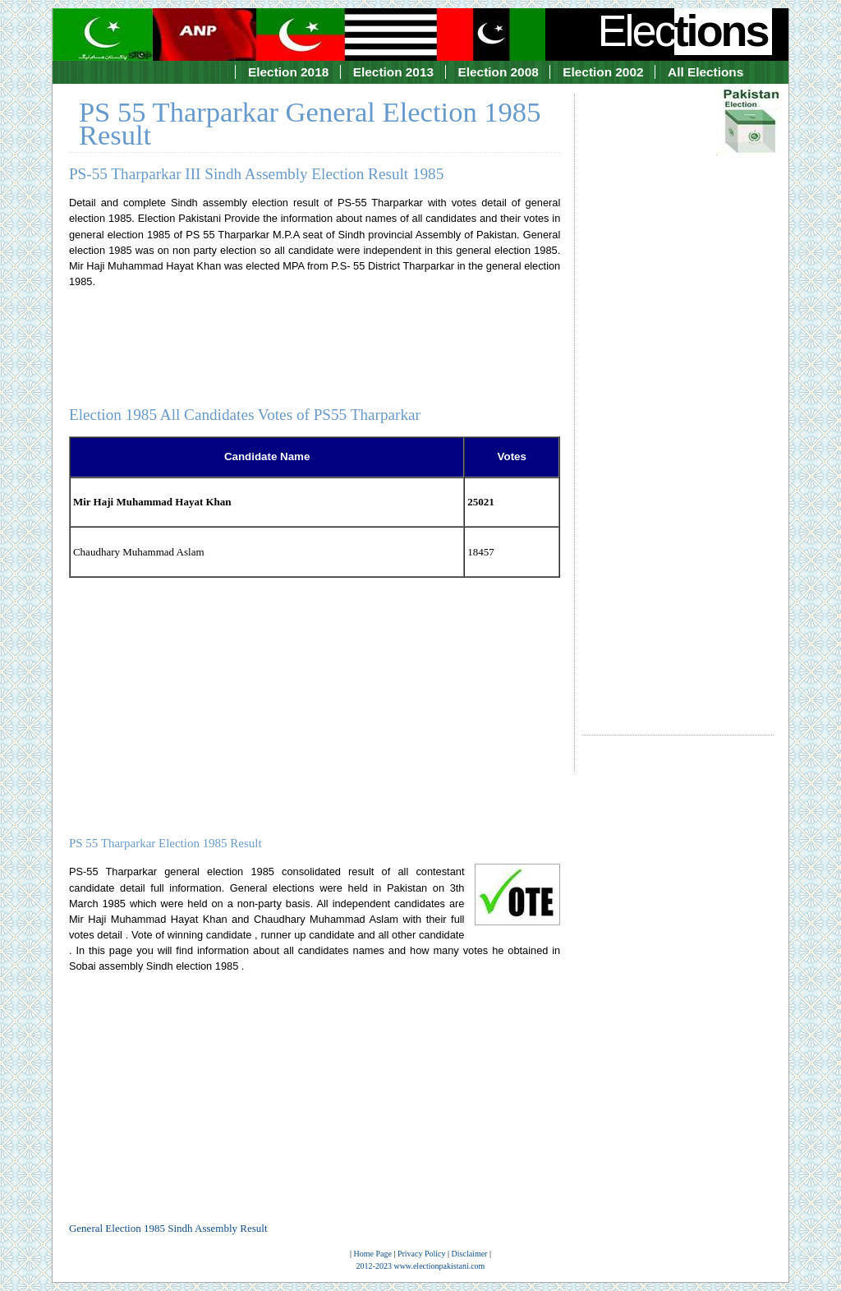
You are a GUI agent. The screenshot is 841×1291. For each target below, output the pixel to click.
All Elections (705, 72)
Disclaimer (470, 1253)
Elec (685, 30)
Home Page (373, 1253)
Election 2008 (498, 72)
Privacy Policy (422, 1253)
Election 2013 (393, 72)
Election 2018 (288, 72)
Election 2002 (603, 72)
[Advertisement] (678, 399)
